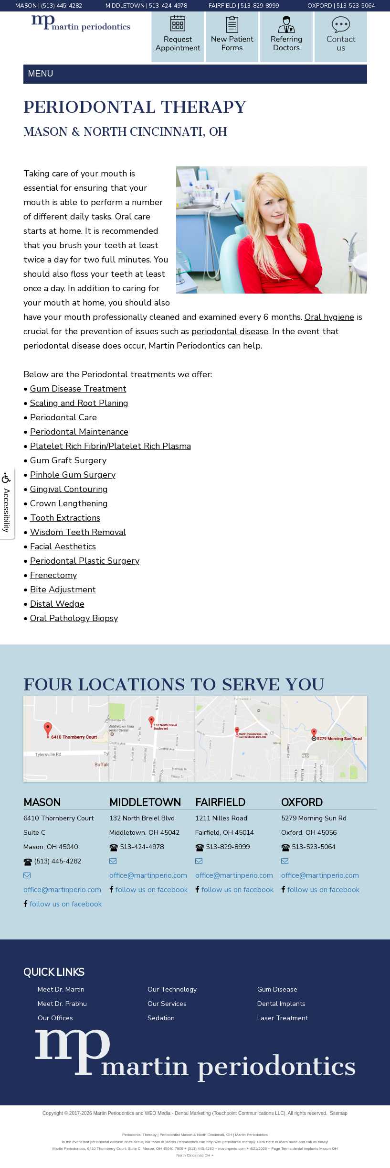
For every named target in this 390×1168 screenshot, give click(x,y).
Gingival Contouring (69, 489)
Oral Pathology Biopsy (74, 618)
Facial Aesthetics (63, 546)
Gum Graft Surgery (68, 460)
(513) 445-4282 (61, 6)
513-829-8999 (260, 6)
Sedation (161, 1018)
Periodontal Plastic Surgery (84, 561)
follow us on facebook (62, 904)
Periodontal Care (63, 417)
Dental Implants (281, 1003)
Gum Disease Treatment (78, 388)
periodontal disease (229, 331)
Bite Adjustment (63, 589)
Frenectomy (53, 575)
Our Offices (55, 1018)
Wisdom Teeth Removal (78, 532)
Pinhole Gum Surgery (73, 474)
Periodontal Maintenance (79, 431)
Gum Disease (277, 989)
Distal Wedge (57, 604)
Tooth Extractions (65, 518)
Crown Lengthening (69, 503)
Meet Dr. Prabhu (62, 1003)
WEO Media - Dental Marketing (178, 1113)
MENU (40, 73)
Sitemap (339, 1113)
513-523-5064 (356, 6)
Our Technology (172, 989)
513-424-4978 (168, 6)
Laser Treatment (282, 1018)
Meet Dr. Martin (61, 989)
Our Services (167, 1003)
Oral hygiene (329, 317)
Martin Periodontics (113, 1113)
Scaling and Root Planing (79, 403)
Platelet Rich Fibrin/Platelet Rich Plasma (110, 446)
